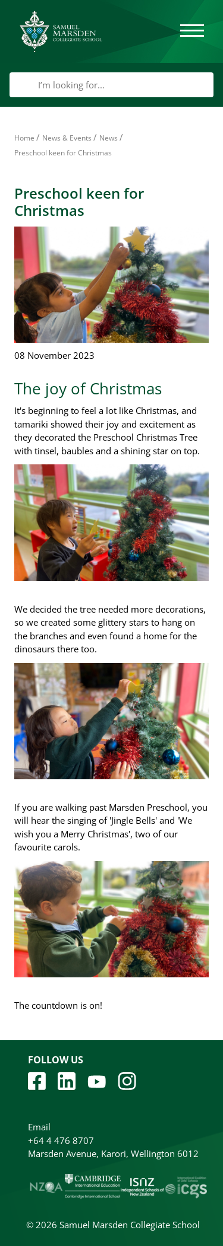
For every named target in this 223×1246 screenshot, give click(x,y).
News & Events (67, 138)
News (108, 138)
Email (39, 1127)
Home (24, 138)
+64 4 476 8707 (61, 1140)
